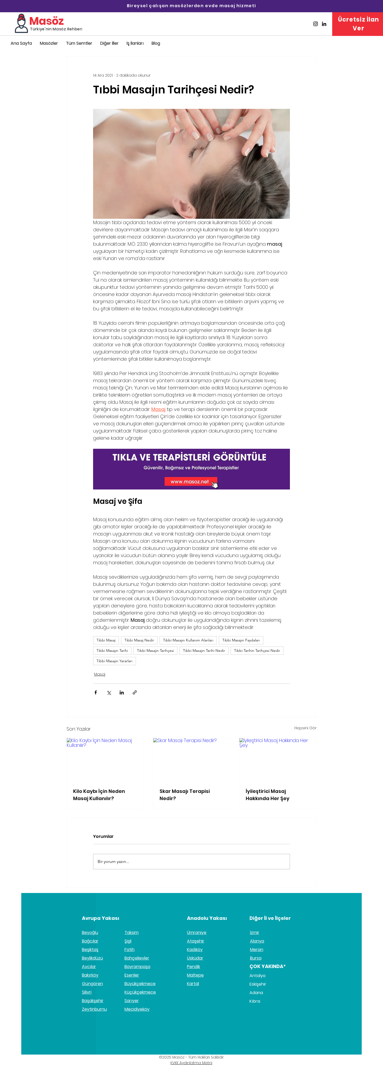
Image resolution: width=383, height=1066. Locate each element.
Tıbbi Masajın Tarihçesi (155, 650)
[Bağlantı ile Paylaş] (134, 692)
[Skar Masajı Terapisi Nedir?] (191, 759)
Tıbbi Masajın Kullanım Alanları (188, 640)
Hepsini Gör (305, 728)
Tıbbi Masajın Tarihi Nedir (204, 650)
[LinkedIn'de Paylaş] (121, 692)
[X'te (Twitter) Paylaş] (108, 692)
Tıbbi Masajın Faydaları (241, 640)
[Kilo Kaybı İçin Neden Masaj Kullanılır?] (105, 759)
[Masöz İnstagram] (316, 24)
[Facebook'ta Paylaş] (95, 692)
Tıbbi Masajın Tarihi (112, 650)
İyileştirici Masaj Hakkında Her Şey (267, 795)
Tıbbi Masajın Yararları (114, 660)
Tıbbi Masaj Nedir (139, 640)
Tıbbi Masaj (106, 640)
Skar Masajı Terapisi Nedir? (185, 795)
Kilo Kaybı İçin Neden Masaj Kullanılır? (99, 795)
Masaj (99, 674)
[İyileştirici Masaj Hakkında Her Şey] (277, 759)
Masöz (46, 21)
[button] (109, 43)
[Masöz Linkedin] (324, 24)
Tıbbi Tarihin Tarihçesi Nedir (257, 650)
